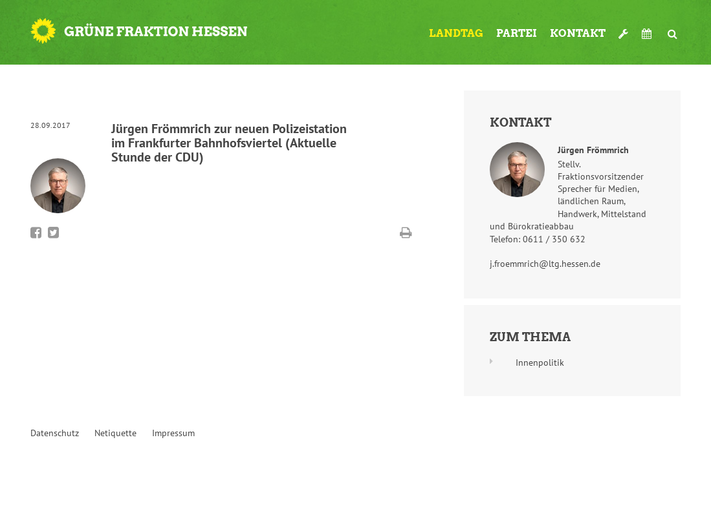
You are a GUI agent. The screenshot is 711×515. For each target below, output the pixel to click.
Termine (648, 34)
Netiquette (115, 432)
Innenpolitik (540, 362)
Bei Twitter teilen (53, 232)
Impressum (173, 432)
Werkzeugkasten (623, 28)
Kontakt (578, 33)
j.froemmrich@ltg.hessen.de (545, 263)
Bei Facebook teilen (35, 232)
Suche (672, 28)
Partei (516, 33)
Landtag (456, 33)
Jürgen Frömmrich (593, 150)
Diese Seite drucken (406, 232)
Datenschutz (54, 432)
